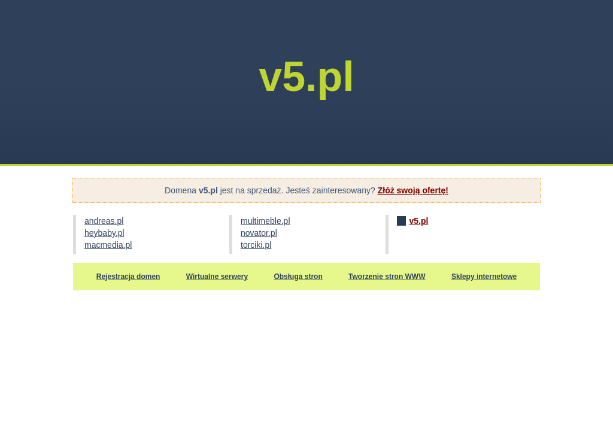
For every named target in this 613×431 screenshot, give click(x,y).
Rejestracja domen (128, 276)
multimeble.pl (265, 221)
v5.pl (418, 221)
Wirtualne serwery (217, 276)
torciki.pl (256, 245)
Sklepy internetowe (484, 276)
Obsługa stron (298, 276)
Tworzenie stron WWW (386, 276)
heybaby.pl (104, 233)
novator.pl (259, 233)
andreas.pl (103, 221)
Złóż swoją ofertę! (413, 190)
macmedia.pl (108, 245)
